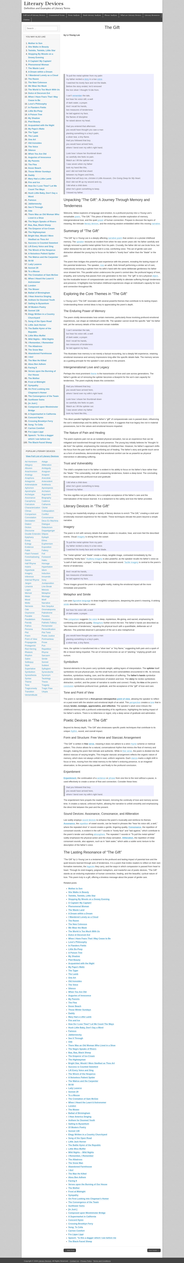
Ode (70, 1042)
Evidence (29, 547)
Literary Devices (43, 3)
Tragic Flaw (47, 688)
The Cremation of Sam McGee (83, 1099)
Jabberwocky (75, 1035)
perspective (135, 702)
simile (66, 604)
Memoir (28, 593)
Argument (46, 494)
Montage (46, 596)
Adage (45, 461)
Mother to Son (75, 888)
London (72, 1106)
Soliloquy (29, 662)
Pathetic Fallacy (49, 622)
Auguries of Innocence (79, 995)
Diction (28, 527)
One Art (72, 978)
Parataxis (46, 619)
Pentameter (47, 626)
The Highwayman (77, 1059)
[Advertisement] (112, 55)
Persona (29, 629)
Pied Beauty (74, 960)
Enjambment (70, 778)
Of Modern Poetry (77, 1127)
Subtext (45, 665)
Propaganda (30, 642)
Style (27, 665)
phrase (112, 778)
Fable (27, 550)
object (155, 276)
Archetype (29, 494)
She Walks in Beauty (78, 892)
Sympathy (73, 1195)
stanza (134, 758)
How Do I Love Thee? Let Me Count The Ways (91, 1024)
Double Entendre (33, 534)
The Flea (72, 1002)
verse (91, 744)
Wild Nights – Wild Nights (81, 1152)
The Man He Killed (77, 1174)
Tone (27, 685)
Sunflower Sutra (76, 1206)
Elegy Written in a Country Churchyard (87, 1134)
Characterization (32, 507)
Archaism (46, 491)
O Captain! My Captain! (80, 903)
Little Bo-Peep (75, 949)
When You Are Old (77, 992)
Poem (27, 636)
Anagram (46, 471)
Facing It (72, 1181)
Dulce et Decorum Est (79, 935)
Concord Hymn (75, 1220)
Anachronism (31, 471)
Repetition (46, 649)
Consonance (134, 827)
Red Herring (30, 649)
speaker (80, 242)
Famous (72, 1031)
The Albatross (75, 1159)
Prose (44, 642)
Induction (46, 573)
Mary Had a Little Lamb (79, 1017)
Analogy (29, 475)
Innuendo (46, 576)
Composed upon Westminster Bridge (86, 1213)
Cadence (46, 501)
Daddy (71, 1013)
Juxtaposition (48, 583)
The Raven (73, 921)
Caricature (30, 504)
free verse (127, 751)
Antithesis (46, 484)
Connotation (30, 517)
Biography (46, 498)
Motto (27, 603)
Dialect (28, 524)
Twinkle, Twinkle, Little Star (82, 896)
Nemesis (29, 606)
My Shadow (74, 956)
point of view (123, 699)
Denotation (30, 521)
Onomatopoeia (49, 609)
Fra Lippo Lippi (76, 1234)
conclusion (69, 686)
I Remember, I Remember (81, 1156)
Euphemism (47, 544)
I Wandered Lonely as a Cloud (83, 917)
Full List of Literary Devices (34, 15)
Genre (28, 560)
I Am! (70, 1170)
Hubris (28, 567)
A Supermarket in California (82, 1216)
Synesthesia (30, 675)
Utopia (45, 691)
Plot (27, 632)
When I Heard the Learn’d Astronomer (87, 1102)
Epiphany (29, 537)
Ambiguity (46, 468)
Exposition (46, 547)
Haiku (44, 560)
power (101, 220)
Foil (43, 553)
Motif (44, 599)
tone (152, 702)
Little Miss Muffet (77, 1149)
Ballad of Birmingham (79, 1113)
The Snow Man (75, 1163)
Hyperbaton (47, 567)
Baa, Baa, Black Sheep (79, 1052)
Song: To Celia (75, 1227)
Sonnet (45, 662)
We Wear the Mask (77, 928)
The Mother (74, 1188)
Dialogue (46, 524)
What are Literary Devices (131, 15)
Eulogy (28, 544)
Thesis (45, 682)
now (102, 265)
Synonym (46, 675)
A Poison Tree (75, 953)
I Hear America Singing (79, 1116)
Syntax (28, 678)
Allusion (28, 468)
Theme (28, 682)
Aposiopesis (47, 488)
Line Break (47, 586)
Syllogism (46, 668)
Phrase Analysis (111, 15)
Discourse (29, 530)
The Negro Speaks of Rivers (82, 1049)
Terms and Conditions (102, 1261)
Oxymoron (30, 613)
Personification (49, 629)
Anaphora (29, 478)
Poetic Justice (48, 636)
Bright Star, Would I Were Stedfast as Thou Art (91, 1063)
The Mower (73, 1109)
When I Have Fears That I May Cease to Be (89, 938)
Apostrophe (30, 491)
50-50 (71, 1084)
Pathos (28, 626)
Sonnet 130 (74, 1131)
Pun (43, 645)
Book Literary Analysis (92, 15)
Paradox (46, 616)
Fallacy (45, 550)
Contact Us (74, 1261)
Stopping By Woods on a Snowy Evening (88, 899)
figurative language (82, 601)
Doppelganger (48, 530)
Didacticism (47, 527)
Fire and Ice (74, 1020)
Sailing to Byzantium (78, 1124)
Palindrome (47, 613)
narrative (156, 223)
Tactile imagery (131, 562)
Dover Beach (74, 1006)
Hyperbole (29, 570)
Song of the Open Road (80, 1138)
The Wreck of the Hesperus (82, 1074)
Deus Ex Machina (50, 521)
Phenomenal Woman (78, 906)
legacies (91, 866)
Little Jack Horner (77, 1141)
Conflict (45, 514)
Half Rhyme (30, 563)
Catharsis (46, 504)
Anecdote (46, 478)
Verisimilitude (31, 695)
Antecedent (47, 481)
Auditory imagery (94, 559)
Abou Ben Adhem (77, 1177)
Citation (26, 20)
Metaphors (98, 623)
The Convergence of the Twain (83, 1202)
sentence (101, 778)
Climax (28, 511)
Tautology (46, 678)
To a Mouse (74, 1095)
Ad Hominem (31, 461)
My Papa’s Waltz (76, 967)
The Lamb (73, 974)
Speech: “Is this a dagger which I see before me (92, 1238)
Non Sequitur (48, 606)
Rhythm (28, 655)
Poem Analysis (74, 15)
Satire (27, 659)
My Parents (74, 999)
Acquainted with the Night (81, 963)
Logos (28, 590)
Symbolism (30, 672)
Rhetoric (29, 652)
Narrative (46, 603)
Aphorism (29, 488)
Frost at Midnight (76, 1191)
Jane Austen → (154, 1250)
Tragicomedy (31, 688)
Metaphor (46, 593)
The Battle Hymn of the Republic (84, 1145)
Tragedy (45, 685)
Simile (44, 659)
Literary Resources (152, 15)
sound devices (89, 820)
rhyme (134, 744)
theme (94, 373)
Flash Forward (31, 553)
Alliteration (127, 838)
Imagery (29, 573)
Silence (72, 988)
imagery (81, 537)
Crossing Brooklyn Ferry (80, 1224)
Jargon (28, 583)
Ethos (44, 540)
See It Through (75, 1038)
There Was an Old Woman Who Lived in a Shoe (91, 1045)
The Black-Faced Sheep (80, 1241)
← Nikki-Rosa (69, 1250)
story (86, 79)
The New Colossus (77, 924)
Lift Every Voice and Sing (81, 1070)
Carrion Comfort (76, 1231)
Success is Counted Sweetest (83, 1067)
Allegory (29, 465)
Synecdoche (47, 672)
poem (77, 216)
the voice (93, 619)
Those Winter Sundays (79, 1010)
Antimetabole (31, 484)
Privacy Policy (86, 1261)
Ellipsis (45, 534)
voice (99, 79)
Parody (28, 622)
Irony (44, 580)
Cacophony (30, 501)
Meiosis (45, 590)
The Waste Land (76, 910)
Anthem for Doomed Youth (81, 1120)
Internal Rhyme (32, 580)
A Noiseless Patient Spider (81, 1077)
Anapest (45, 475)
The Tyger (73, 970)
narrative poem (115, 238)
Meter (27, 596)
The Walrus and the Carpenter (83, 1081)
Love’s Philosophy (77, 942)
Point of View (31, 639)
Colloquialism (48, 511)
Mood (27, 599)
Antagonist (30, 481)
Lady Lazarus (75, 1088)
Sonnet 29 (73, 1092)
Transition (29, 691)
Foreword (46, 557)
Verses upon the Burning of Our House (87, 1184)
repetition (84, 823)
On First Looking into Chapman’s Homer (88, 1199)
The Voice (73, 985)
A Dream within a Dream (80, 913)
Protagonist (30, 645)
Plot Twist (46, 632)
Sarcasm (46, 655)
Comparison (30, 514)
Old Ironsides (75, 981)
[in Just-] (72, 1209)
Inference (29, 576)
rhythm (74, 731)
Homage (46, 563)
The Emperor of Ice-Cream (81, 1056)
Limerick (29, 586)
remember (77, 95)
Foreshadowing (32, 557)
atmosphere (99, 834)
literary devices (91, 223)
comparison (73, 619)
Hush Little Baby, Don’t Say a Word (85, 1027)
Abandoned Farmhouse (80, 1166)
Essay (28, 540)
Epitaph (45, 537)
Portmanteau (48, 639)
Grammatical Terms (57, 15)
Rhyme (45, 652)
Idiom (44, 570)
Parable (28, 616)
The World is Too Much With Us (84, 931)
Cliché (45, 507)
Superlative (30, 668)
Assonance (69, 823)
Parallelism (30, 619)
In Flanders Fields (77, 945)
